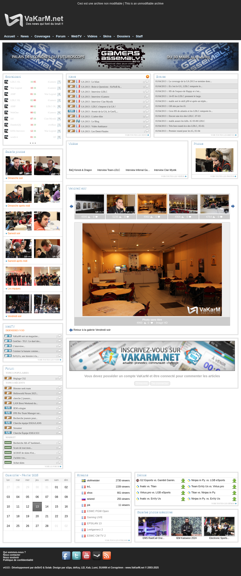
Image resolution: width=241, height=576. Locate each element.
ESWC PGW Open (98, 511)
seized (91, 498)
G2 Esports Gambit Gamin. (155, 480)
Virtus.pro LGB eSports (153, 492)
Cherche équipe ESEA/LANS (22, 423)
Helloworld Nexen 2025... (21, 393)
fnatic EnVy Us (148, 498)
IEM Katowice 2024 (186, 538)
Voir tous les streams (117, 540)
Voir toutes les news (137, 135)
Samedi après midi (16, 261)
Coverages (42, 36)
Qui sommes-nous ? (14, 552)
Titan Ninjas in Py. (201, 492)
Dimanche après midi (18, 205)
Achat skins (14, 463)
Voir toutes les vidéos (173, 176)
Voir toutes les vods (49, 360)
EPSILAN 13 (94, 523)
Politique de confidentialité (18, 560)
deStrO (38, 567)
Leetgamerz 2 (95, 529)
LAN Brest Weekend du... (21, 403)
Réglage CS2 (15, 378)
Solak (48, 567)
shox (89, 492)
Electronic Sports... (219, 538)
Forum (60, 36)
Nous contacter (11, 555)
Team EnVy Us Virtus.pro (205, 486)
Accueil (9, 36)
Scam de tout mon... (18, 448)
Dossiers (123, 36)
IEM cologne (15, 408)
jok (88, 505)
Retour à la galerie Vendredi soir (90, 329)
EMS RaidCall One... (153, 538)
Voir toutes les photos (223, 176)
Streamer (13, 428)
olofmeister (93, 480)
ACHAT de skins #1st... (20, 453)
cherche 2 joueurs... (18, 398)
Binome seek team (17, 388)
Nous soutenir (11, 557)
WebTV (76, 36)
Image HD (162, 322)
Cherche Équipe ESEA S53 (21, 433)
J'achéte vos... (15, 458)
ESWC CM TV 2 (96, 535)
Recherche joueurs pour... (20, 418)
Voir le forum (53, 467)
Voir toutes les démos (224, 504)
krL (88, 486)
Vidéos (92, 36)
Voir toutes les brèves (224, 135)
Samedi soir (13, 233)
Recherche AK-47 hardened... (22, 443)
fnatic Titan (146, 486)
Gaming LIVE (94, 517)
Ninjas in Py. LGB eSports (206, 480)
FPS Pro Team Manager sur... (22, 413)
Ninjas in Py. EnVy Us (203, 498)
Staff (139, 36)
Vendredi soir (14, 316)
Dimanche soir (14, 178)
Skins (107, 36)
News (25, 36)
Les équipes (13, 288)
